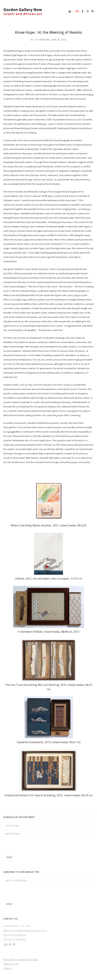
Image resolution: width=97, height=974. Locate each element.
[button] (70, 11)
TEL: (5, 934)
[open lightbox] (48, 501)
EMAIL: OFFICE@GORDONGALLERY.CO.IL (25, 930)
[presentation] (28, 845)
